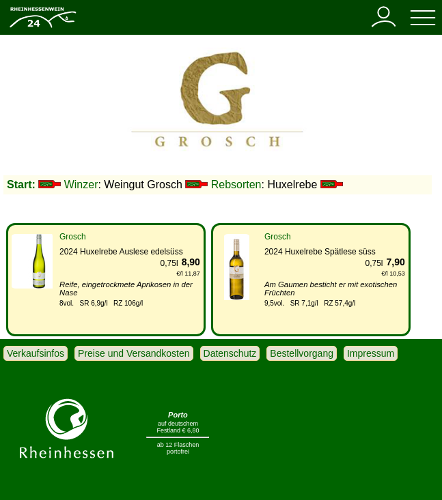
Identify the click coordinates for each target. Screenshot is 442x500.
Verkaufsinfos (35, 353)
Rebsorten (236, 184)
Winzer (81, 184)
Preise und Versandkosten (133, 353)
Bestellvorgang (301, 353)
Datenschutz (230, 353)
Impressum (370, 353)
